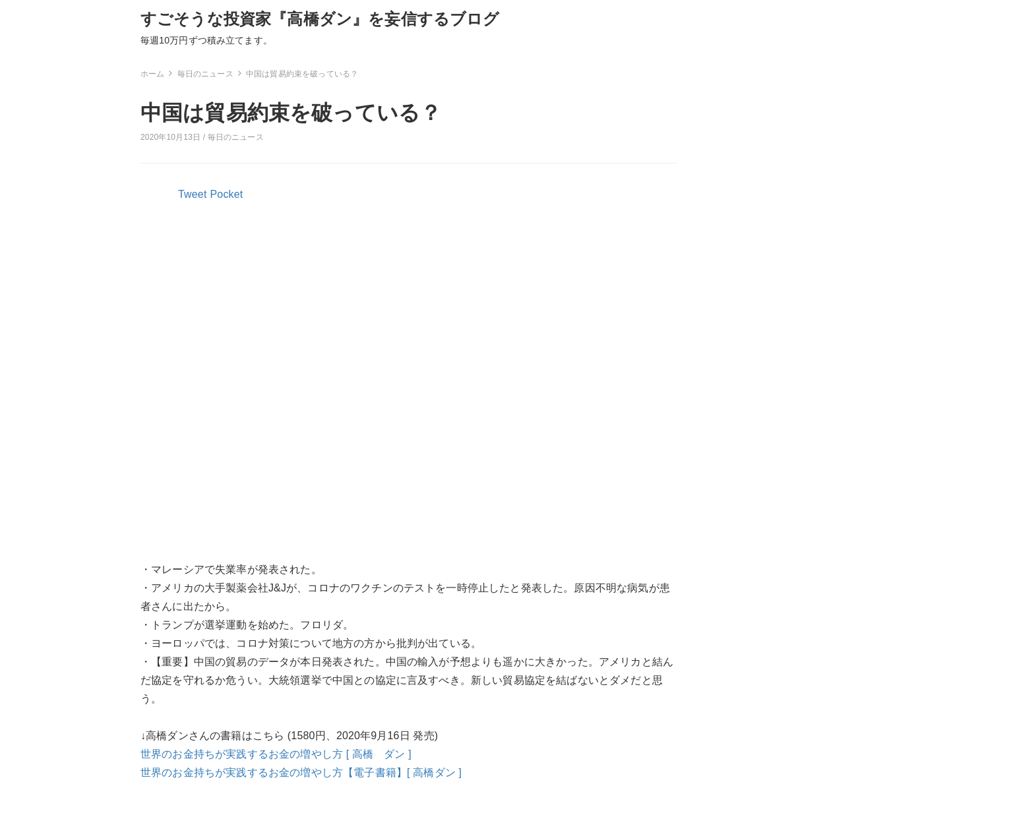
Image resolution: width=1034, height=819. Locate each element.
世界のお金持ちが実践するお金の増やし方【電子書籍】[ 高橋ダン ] (301, 772)
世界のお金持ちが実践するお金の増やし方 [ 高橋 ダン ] (275, 754)
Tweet (192, 194)
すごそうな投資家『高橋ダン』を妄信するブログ (320, 19)
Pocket (226, 194)
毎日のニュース (236, 137)
